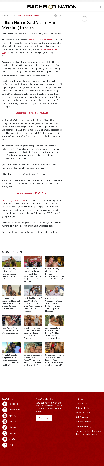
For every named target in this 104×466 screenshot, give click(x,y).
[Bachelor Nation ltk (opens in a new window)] (17, 445)
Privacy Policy (83, 408)
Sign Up (43, 418)
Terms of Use (83, 412)
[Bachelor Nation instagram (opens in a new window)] (17, 409)
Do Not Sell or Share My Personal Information (88, 433)
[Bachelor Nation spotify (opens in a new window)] (17, 415)
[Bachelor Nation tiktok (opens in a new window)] (17, 427)
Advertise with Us (85, 421)
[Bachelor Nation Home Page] (52, 7)
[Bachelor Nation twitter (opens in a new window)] (17, 433)
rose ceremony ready (29, 15)
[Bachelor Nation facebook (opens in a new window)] (17, 403)
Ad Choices (82, 417)
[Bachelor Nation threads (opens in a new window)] (17, 421)
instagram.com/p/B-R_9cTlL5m (32, 113)
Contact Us (82, 403)
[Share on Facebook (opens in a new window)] (55, 15)
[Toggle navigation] (4, 7)
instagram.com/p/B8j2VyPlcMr (32, 193)
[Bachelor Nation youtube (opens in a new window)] (17, 439)
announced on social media (40, 39)
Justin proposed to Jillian (13, 200)
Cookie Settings (84, 426)
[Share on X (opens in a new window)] (60, 15)
